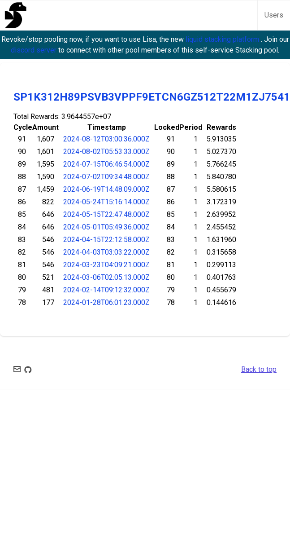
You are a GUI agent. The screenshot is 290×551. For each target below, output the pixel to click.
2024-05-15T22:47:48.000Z (106, 214)
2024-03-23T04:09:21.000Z (106, 264)
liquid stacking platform (223, 39)
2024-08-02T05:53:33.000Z (106, 151)
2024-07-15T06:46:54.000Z (106, 164)
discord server (34, 50)
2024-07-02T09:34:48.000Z (106, 176)
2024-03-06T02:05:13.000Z (106, 277)
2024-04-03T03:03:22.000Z (106, 252)
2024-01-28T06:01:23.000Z (106, 302)
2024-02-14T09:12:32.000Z (106, 290)
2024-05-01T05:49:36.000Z (106, 227)
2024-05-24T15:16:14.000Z (106, 202)
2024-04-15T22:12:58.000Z (106, 239)
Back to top (259, 369)
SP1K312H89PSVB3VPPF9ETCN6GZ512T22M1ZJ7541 (151, 97)
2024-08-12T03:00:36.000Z (106, 139)
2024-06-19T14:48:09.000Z (106, 189)
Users (273, 15)
